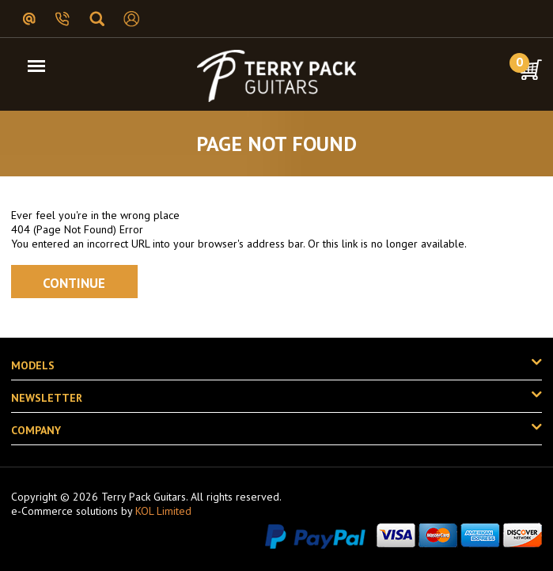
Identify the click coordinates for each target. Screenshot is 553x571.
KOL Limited (163, 511)
